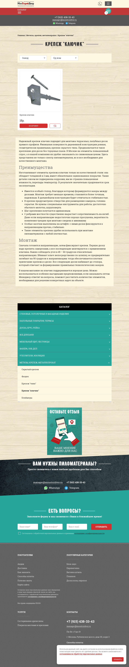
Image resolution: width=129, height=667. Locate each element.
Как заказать (24, 572)
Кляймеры (27, 397)
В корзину (33, 126)
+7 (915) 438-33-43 (76, 482)
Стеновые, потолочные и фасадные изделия (65, 314)
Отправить (101, 527)
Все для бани (65, 335)
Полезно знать (25, 580)
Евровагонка (73, 568)
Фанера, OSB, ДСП (65, 348)
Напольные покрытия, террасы (65, 321)
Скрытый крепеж (30, 369)
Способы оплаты (26, 576)
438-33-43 (64, 17)
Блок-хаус (71, 564)
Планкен (71, 576)
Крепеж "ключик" (30, 390)
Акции (21, 564)
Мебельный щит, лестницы (65, 342)
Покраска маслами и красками (33, 625)
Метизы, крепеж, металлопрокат (65, 362)
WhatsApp (60, 23)
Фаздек (25, 376)
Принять (118, 659)
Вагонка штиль (74, 572)
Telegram (71, 23)
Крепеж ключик (27, 115)
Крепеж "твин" (29, 383)
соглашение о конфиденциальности (89, 533)
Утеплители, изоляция (65, 355)
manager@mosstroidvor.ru (64, 20)
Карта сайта (23, 584)
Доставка (22, 568)
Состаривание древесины (30, 621)
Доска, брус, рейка (65, 328)
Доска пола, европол (77, 580)
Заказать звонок (100, 4)
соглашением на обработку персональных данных (81, 654)
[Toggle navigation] (108, 3)
